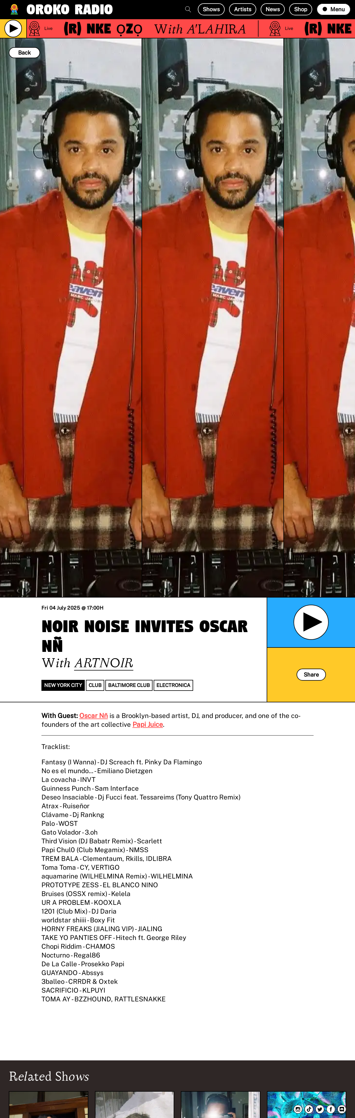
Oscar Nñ (93, 715)
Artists (242, 9)
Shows (211, 9)
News (273, 9)
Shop (300, 9)
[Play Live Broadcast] (13, 28)
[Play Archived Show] (311, 622)
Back (24, 52)
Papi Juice (148, 724)
